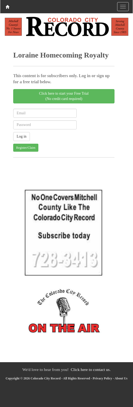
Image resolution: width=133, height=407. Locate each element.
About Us (120, 378)
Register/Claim (25, 148)
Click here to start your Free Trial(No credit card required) (64, 96)
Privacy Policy (102, 378)
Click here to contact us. (91, 369)
